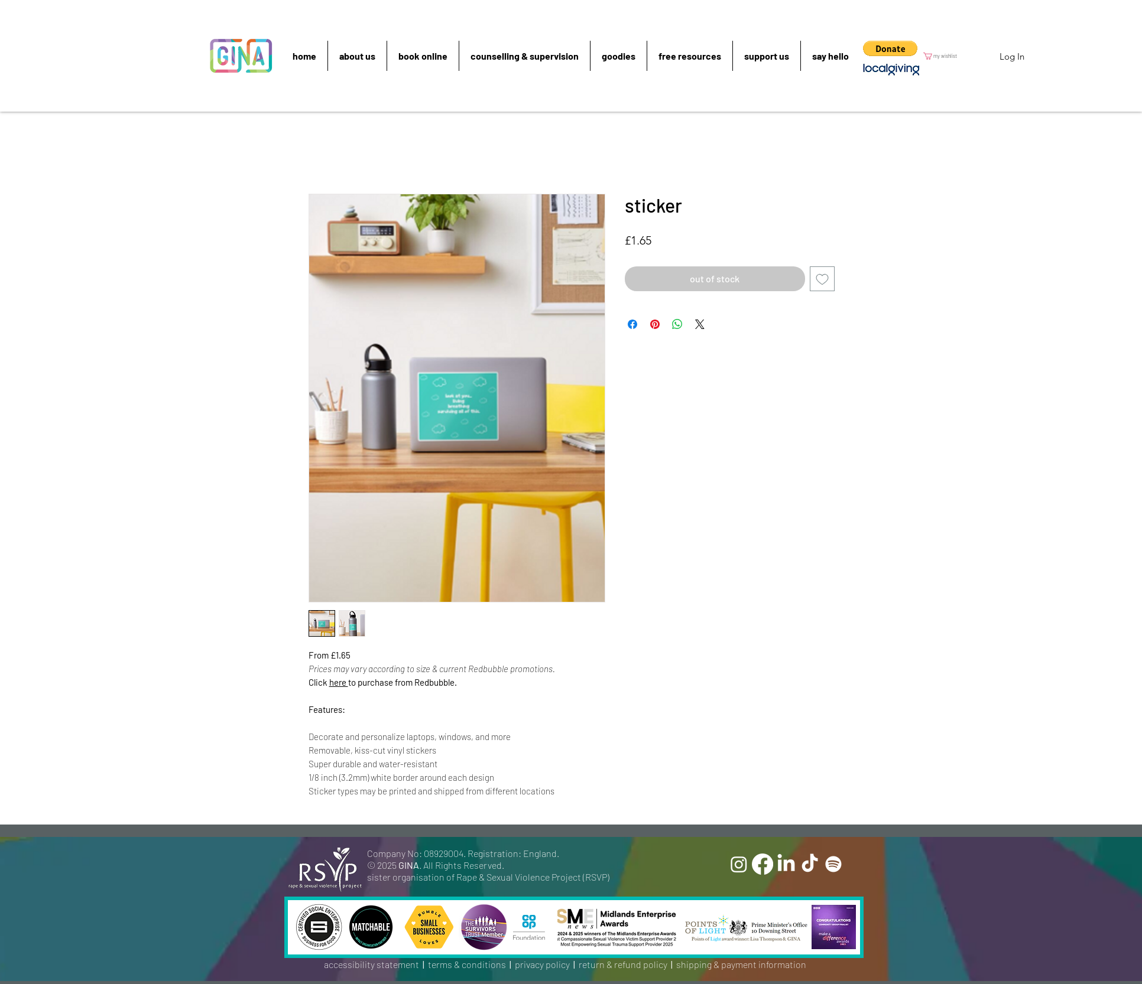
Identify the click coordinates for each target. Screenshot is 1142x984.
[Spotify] (833, 864)
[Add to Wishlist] (822, 278)
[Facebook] (762, 864)
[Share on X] (700, 324)
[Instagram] (739, 864)
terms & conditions (467, 964)
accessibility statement (371, 964)
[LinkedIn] (786, 864)
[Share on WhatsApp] (677, 324)
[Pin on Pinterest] (655, 324)
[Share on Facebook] (632, 324)
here (338, 682)
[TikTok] (809, 864)
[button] (890, 48)
